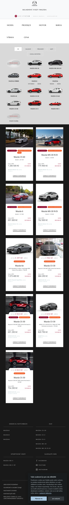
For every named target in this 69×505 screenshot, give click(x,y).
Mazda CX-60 (19, 157)
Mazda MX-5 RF (10, 465)
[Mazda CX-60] (55, 91)
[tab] (10, 25)
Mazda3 (7, 435)
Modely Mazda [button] (38, 16)
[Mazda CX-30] (35, 91)
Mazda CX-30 (49, 265)
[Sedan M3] (39, 84)
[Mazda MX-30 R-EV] (55, 63)
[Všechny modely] (14, 62)
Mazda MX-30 (41, 444)
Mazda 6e (19, 265)
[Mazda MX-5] (55, 104)
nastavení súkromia (45, 493)
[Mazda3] (35, 76)
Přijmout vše (38, 498)
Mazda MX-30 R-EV (49, 155)
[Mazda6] (55, 76)
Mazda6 (7, 439)
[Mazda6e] (14, 91)
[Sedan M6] (58, 84)
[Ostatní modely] (14, 116)
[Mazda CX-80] (14, 104)
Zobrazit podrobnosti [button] (19, 175)
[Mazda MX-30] (35, 63)
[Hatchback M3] (31, 84)
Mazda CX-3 (40, 435)
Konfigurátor (52, 16)
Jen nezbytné (56, 498)
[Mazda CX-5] (35, 104)
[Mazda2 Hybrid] (14, 76)
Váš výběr (22, 16)
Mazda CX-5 (40, 439)
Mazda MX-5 (8, 460)
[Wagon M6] (51, 84)
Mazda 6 (19, 211)
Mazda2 (7, 430)
